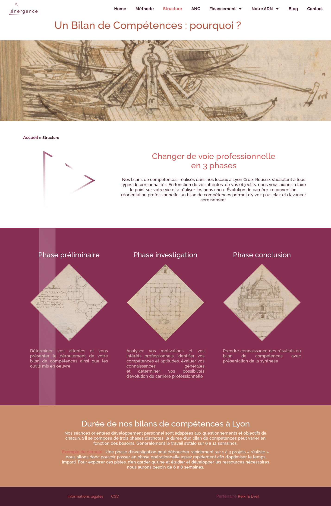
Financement (225, 8)
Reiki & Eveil (248, 496)
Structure (172, 8)
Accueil (30, 137)
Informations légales (86, 496)
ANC (195, 8)
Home (120, 8)
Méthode (145, 8)
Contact (315, 8)
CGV (115, 496)
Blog (293, 8)
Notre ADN (265, 8)
